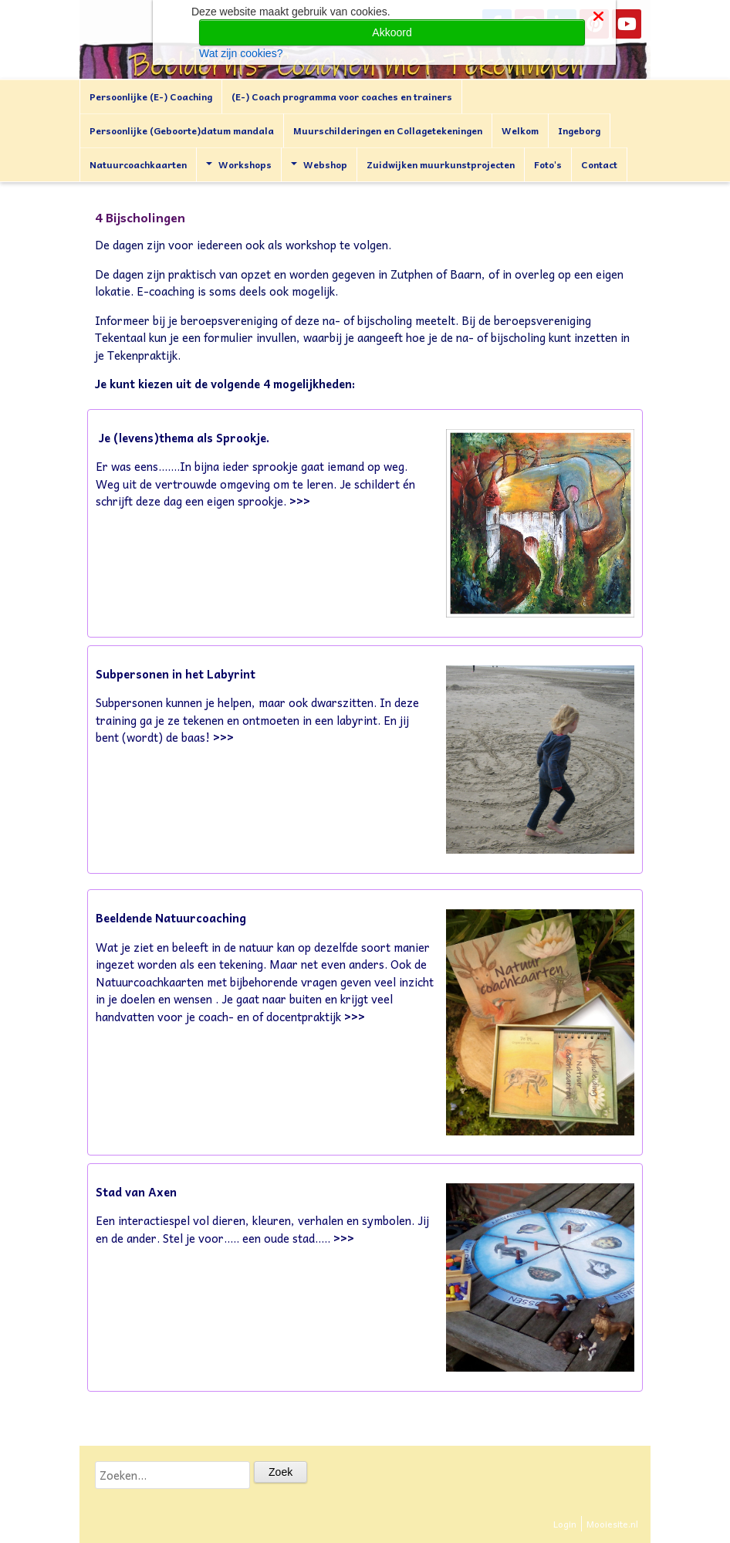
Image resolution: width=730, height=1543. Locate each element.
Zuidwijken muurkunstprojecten (441, 164)
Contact (599, 164)
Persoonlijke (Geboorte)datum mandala (182, 130)
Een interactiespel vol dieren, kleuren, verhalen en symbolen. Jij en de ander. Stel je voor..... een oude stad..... (262, 1229)
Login (564, 1523)
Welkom (520, 130)
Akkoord (391, 32)
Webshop (319, 164)
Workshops (239, 164)
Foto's (548, 164)
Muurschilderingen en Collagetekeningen (387, 130)
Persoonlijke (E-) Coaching (151, 96)
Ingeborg (579, 130)
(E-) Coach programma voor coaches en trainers (342, 96)
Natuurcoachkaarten (138, 164)
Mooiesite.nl (612, 1523)
